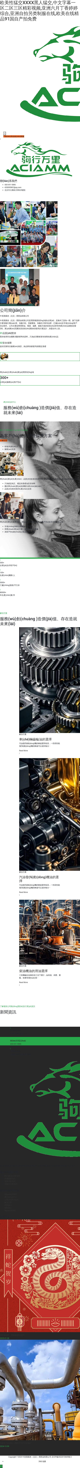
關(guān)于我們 (11, 1194)
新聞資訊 (8, 1205)
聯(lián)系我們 (10, 1210)
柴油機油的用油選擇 (33, 971)
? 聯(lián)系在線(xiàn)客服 (13, 136)
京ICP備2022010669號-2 (62, 1457)
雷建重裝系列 (10, 1179)
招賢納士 (8, 1208)
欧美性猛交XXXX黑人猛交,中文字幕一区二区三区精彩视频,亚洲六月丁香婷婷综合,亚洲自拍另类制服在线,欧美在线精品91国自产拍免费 (39, 11)
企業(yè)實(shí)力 (11, 1200)
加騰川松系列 (10, 1181)
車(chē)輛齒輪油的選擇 (35, 739)
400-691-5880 (10, 185)
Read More (23, 751)
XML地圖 (42, 1461)
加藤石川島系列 (11, 1184)
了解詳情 (3, 440)
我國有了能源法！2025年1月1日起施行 (15, 1443)
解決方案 (8, 1202)
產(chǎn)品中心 (11, 1197)
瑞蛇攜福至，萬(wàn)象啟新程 (12, 1335)
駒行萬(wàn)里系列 (12, 1176)
